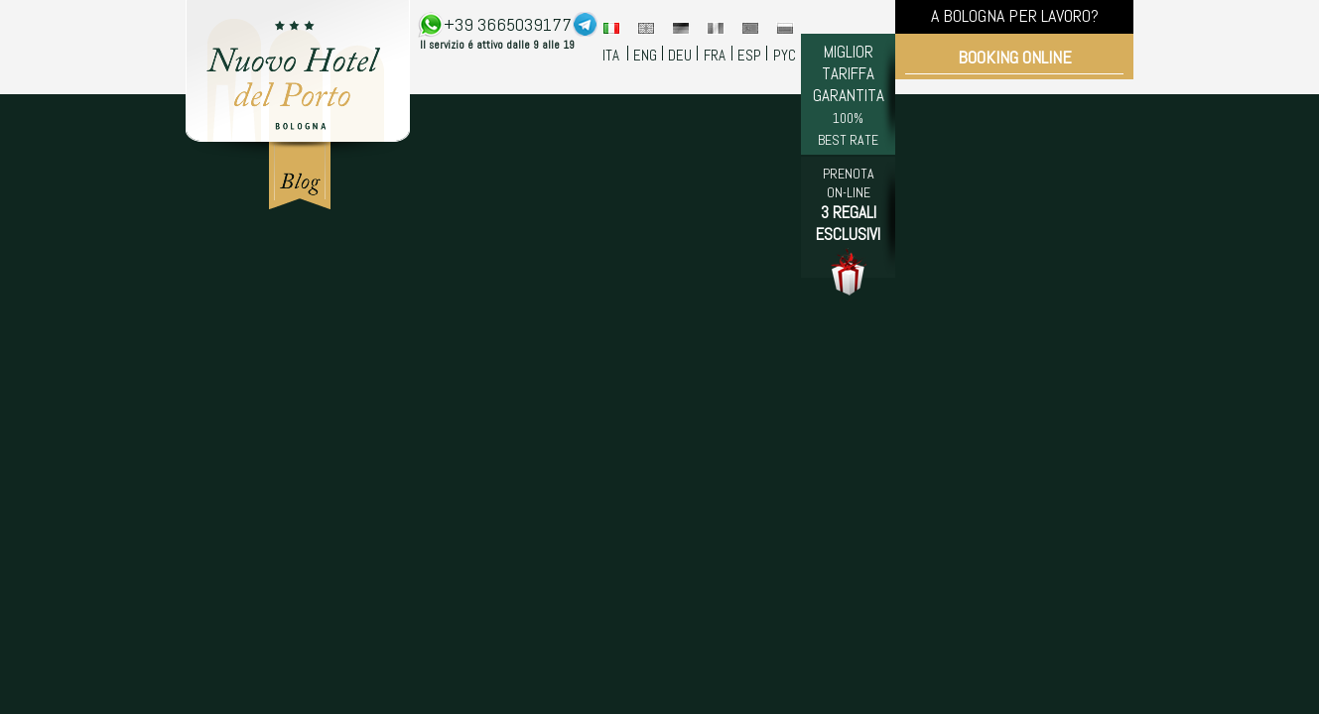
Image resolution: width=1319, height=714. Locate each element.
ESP (749, 55)
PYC (784, 55)
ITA (610, 55)
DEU (680, 55)
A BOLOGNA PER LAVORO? (1015, 15)
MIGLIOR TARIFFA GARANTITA (848, 95)
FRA (714, 55)
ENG (645, 55)
